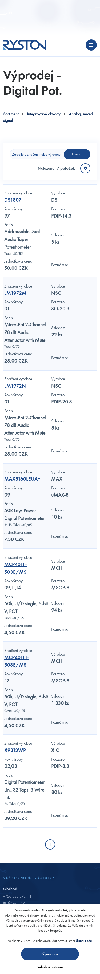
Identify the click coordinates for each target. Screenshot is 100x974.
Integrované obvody (43, 114)
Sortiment (10, 114)
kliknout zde (84, 941)
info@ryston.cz (14, 902)
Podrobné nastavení (50, 967)
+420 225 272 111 (17, 896)
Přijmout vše (50, 954)
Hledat (77, 154)
